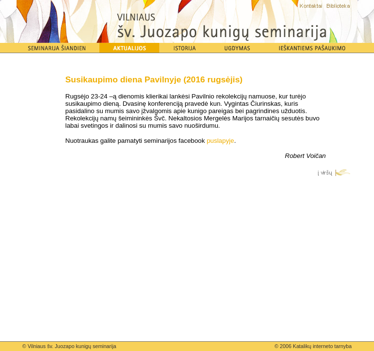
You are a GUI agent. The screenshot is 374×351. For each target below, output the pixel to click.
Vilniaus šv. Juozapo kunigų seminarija (72, 346)
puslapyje (220, 140)
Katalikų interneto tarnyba (322, 346)
